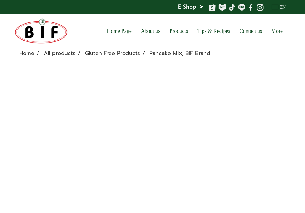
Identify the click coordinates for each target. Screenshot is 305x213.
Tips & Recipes (213, 31)
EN (279, 6)
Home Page (119, 31)
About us (150, 31)
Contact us (251, 31)
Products (178, 31)
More (277, 31)
